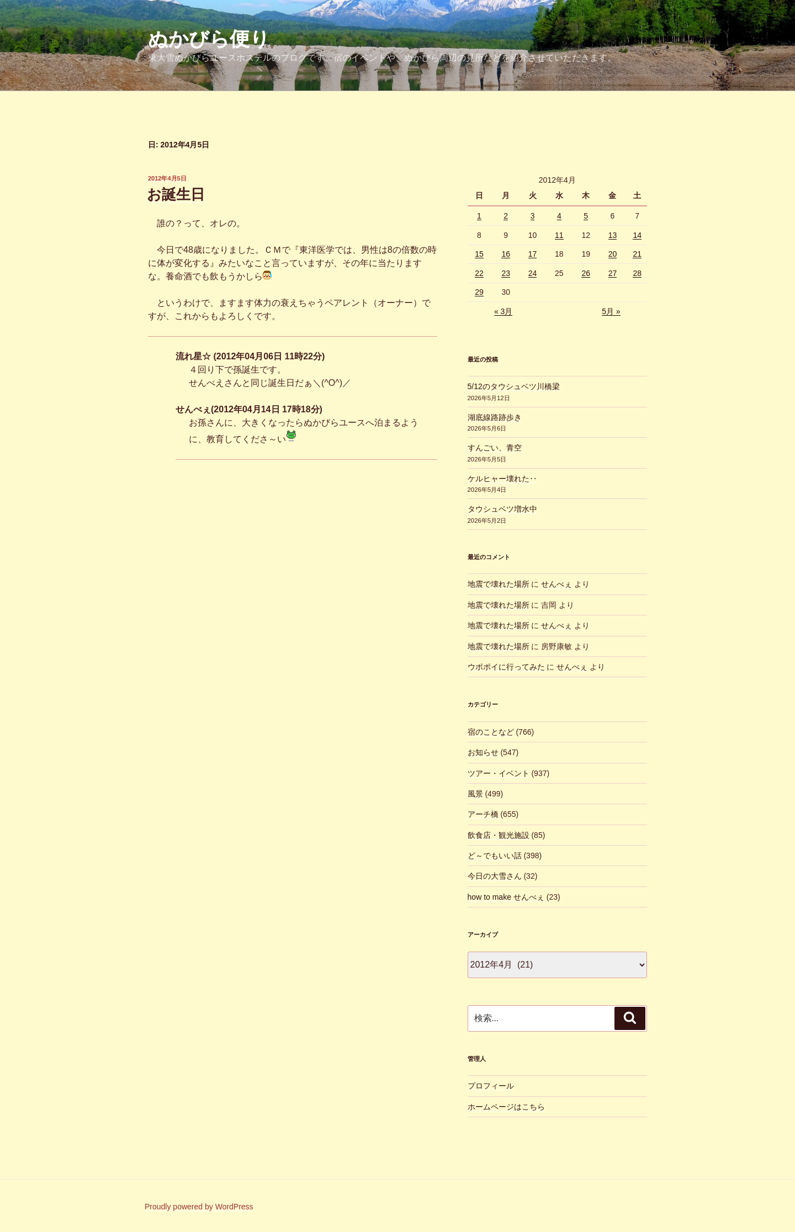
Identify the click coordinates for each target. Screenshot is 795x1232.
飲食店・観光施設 (498, 835)
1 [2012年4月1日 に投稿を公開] (479, 215)
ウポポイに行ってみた (506, 666)
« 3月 (503, 311)
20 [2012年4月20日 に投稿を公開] (612, 253)
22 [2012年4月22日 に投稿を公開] (479, 273)
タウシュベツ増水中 (502, 509)
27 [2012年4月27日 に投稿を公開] (612, 273)
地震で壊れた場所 (498, 584)
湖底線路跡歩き (495, 417)
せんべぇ (556, 584)
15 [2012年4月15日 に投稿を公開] (479, 253)
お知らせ (483, 752)
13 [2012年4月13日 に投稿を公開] (612, 235)
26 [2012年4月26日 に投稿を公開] (585, 273)
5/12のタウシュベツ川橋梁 (514, 386)
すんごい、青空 (495, 447)
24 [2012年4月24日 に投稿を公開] (532, 273)
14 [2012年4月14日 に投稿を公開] (637, 235)
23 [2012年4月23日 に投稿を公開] (505, 273)
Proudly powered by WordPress (199, 1206)
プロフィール (491, 1085)
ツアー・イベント (498, 773)
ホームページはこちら (506, 1106)
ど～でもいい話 (495, 855)
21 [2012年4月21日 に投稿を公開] (637, 253)
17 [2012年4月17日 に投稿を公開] (532, 253)
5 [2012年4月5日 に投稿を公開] (586, 215)
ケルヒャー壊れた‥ (502, 478)
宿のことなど (491, 731)
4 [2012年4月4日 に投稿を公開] (559, 215)
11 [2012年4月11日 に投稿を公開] (559, 235)
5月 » (611, 311)
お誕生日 (176, 194)
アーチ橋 (483, 814)
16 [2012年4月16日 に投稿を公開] (505, 253)
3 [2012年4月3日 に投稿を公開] (533, 215)
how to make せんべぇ (506, 897)
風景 (475, 793)
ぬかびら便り (209, 39)
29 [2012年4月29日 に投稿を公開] (479, 292)
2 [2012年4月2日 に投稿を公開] (506, 215)
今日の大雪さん (495, 876)
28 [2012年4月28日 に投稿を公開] (637, 273)
